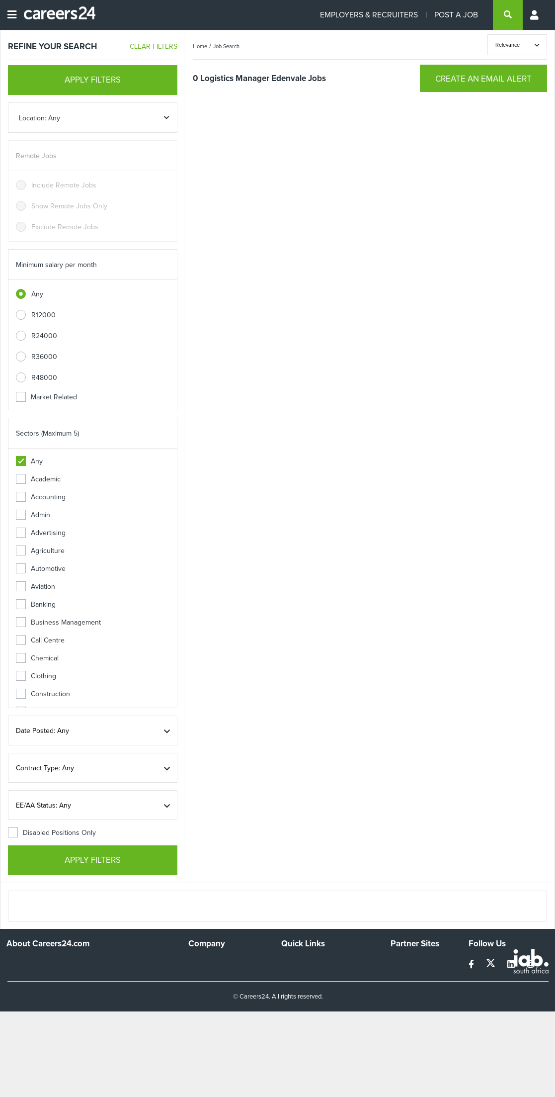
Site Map (294, 976)
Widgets (293, 1003)
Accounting (41, 497)
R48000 (44, 377)
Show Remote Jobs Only (69, 206)
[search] (508, 15)
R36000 (44, 357)
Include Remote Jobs (63, 185)
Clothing (36, 676)
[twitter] (491, 964)
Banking (36, 604)
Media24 (404, 1003)
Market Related (46, 397)
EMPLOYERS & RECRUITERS (369, 14)
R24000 (44, 336)
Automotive (41, 568)
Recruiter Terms (305, 1016)
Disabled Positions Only (52, 832)
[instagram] (530, 964)
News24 (403, 976)
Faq (287, 1030)
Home (200, 46)
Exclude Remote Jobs (64, 227)
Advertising (41, 533)
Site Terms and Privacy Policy (325, 990)
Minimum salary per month (56, 265)
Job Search (226, 46)
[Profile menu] (535, 14)
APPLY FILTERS (93, 80)
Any (37, 294)
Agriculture (40, 551)
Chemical (37, 658)
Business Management (58, 622)
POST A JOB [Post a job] (456, 14)
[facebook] (472, 964)
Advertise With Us (215, 976)
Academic (38, 479)
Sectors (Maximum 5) (47, 433)
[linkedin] (512, 964)
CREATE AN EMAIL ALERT (483, 79)
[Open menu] (11, 14)
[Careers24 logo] (55, 14)
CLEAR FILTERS (153, 46)
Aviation (35, 586)
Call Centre (40, 640)
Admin (33, 515)
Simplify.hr (406, 963)
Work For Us (207, 963)
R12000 (43, 315)
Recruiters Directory (312, 963)
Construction (43, 694)
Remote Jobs (36, 156)
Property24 (408, 990)
